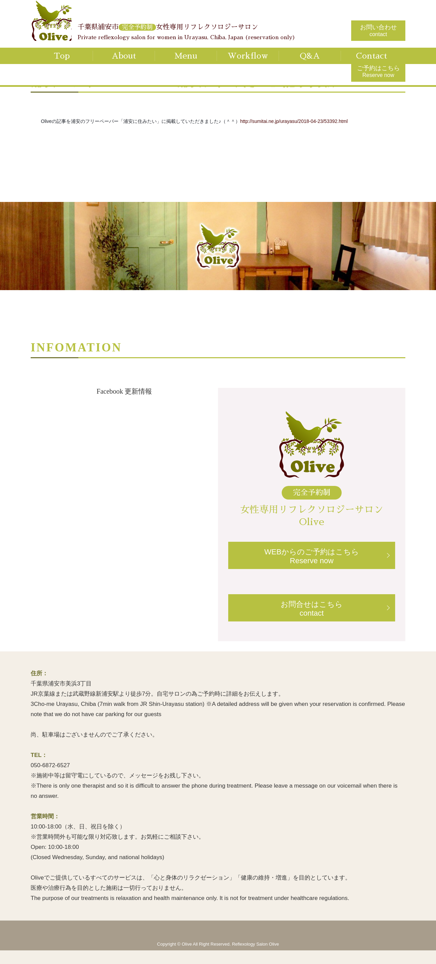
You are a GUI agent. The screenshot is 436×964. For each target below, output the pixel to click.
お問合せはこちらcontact (312, 608)
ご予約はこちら (378, 71)
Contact (371, 56)
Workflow (248, 56)
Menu (185, 56)
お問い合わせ (378, 30)
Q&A (310, 56)
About (124, 56)
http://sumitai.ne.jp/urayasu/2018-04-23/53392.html (294, 121)
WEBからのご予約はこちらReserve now (311, 556)
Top (62, 56)
